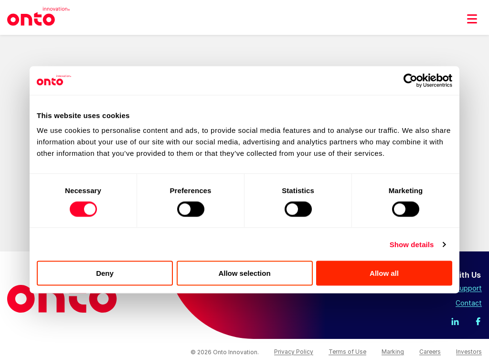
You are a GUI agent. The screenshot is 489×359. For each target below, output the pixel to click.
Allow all (384, 273)
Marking (393, 351)
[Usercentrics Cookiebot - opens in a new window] (410, 80)
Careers (430, 351)
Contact (469, 303)
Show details (412, 244)
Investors (469, 351)
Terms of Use (347, 351)
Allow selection (244, 273)
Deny (105, 273)
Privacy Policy (293, 351)
